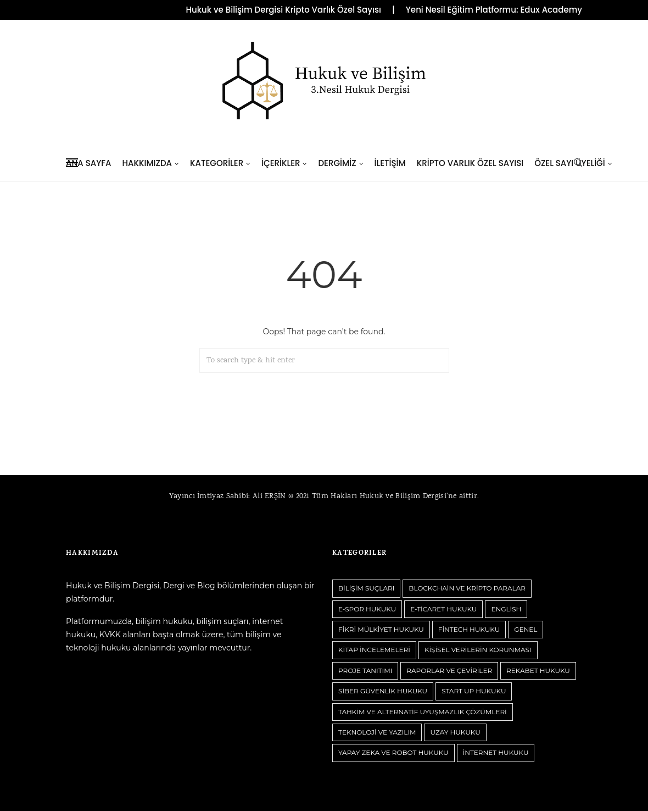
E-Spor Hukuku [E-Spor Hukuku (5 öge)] (367, 609)
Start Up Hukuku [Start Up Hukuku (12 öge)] (474, 691)
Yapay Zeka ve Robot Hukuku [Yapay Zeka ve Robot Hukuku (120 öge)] (393, 752)
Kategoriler (216, 163)
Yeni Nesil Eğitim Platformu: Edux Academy (494, 9)
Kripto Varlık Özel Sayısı (470, 163)
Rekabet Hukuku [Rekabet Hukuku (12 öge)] (538, 670)
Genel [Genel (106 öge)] (525, 629)
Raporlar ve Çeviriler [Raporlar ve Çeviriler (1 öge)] (449, 670)
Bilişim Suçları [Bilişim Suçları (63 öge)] (366, 588)
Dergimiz (337, 163)
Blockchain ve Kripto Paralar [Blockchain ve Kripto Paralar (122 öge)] (467, 588)
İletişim (390, 163)
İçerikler (280, 163)
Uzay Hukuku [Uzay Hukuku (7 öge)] (455, 732)
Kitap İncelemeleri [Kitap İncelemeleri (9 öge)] (374, 650)
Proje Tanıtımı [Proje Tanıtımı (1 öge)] (365, 670)
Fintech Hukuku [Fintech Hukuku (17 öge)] (469, 629)
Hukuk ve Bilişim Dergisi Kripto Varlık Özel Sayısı (283, 9)
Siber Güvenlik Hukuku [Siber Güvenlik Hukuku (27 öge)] (382, 691)
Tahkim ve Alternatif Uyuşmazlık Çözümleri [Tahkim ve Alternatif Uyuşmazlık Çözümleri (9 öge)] (422, 712)
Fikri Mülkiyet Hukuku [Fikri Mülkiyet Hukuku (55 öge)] (381, 629)
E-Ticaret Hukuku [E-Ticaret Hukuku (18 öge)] (443, 609)
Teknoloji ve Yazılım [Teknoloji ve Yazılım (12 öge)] (377, 732)
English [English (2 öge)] (506, 609)
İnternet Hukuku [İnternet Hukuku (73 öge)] (496, 752)
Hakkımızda (147, 163)
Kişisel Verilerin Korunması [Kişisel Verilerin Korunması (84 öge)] (478, 650)
